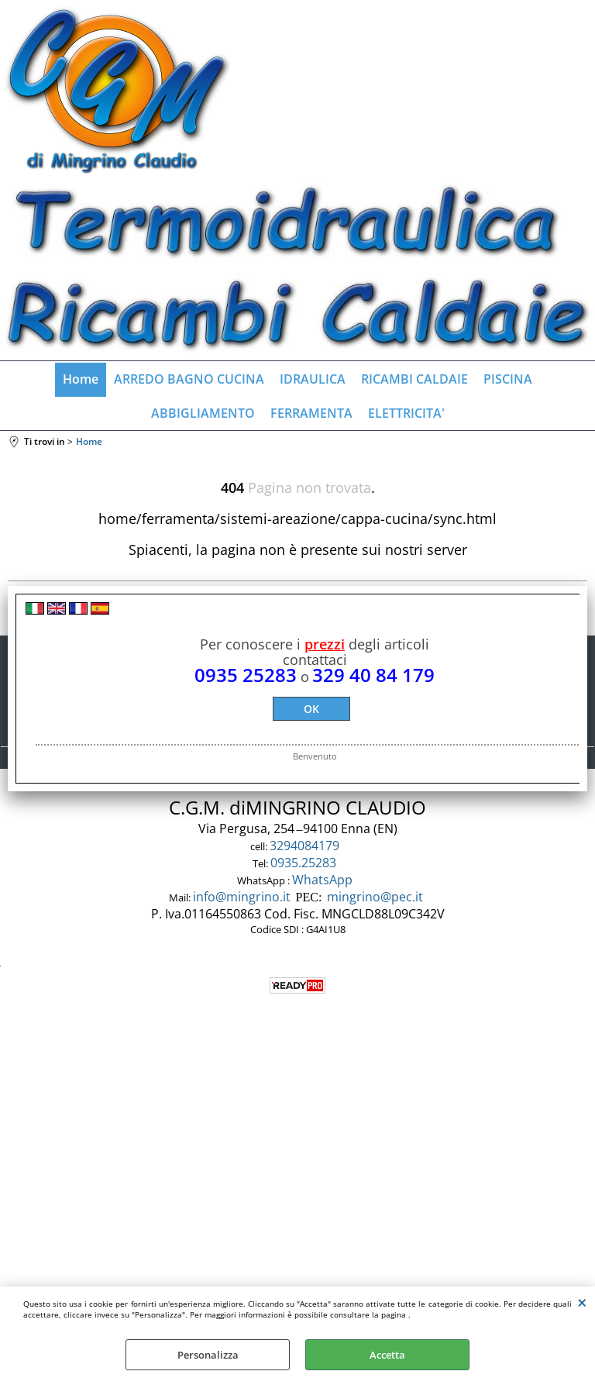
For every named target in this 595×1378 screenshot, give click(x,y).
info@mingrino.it (242, 896)
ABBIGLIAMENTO (203, 413)
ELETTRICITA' (406, 413)
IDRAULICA (313, 379)
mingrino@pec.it (375, 896)
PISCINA (507, 379)
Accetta (387, 1355)
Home (80, 379)
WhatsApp (324, 879)
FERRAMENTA (311, 413)
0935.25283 (304, 862)
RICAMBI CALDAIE (414, 379)
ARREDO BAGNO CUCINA (189, 379)
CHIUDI (582, 1302)
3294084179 (306, 845)
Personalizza (208, 1355)
